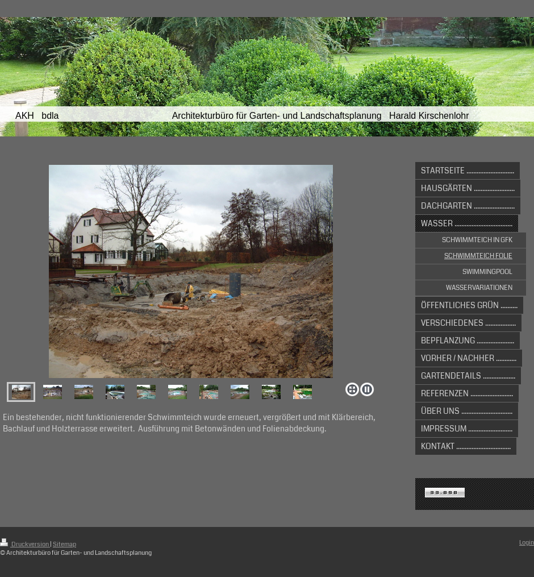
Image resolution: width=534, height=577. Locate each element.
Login (526, 542)
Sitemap (64, 544)
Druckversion (25, 544)
